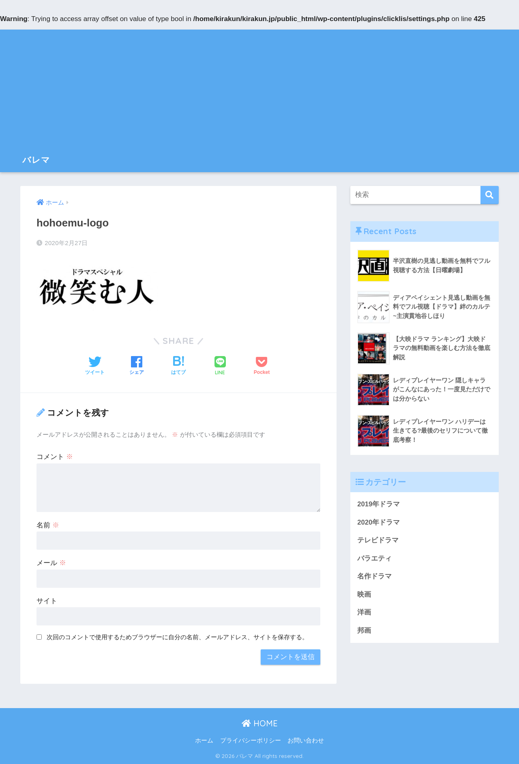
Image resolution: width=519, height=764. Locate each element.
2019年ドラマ (378, 504)
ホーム (204, 740)
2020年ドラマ (378, 522)
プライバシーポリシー (250, 740)
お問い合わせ (305, 740)
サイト (46, 601)
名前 (47, 525)
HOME (260, 723)
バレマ (37, 159)
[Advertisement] (259, 86)
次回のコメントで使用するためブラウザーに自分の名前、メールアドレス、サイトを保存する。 (177, 637)
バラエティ (374, 559)
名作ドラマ (374, 576)
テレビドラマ (378, 540)
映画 (364, 595)
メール (51, 563)
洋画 (364, 613)
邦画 (364, 631)
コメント (54, 457)
